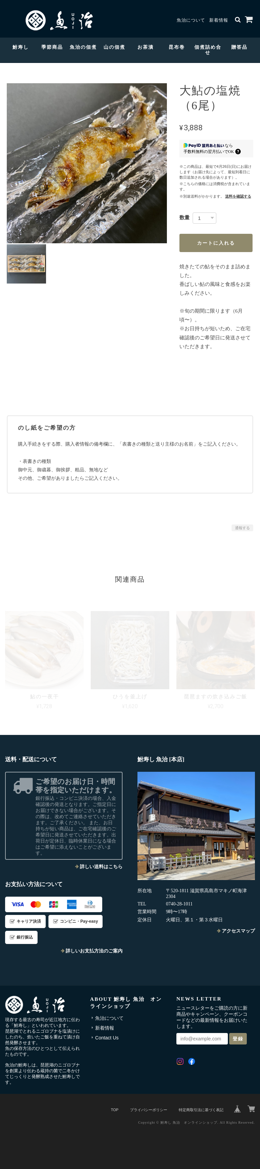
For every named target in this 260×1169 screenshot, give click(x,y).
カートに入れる (216, 243)
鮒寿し (21, 47)
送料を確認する (238, 196)
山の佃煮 (114, 47)
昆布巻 (177, 47)
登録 (238, 1038)
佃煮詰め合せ (207, 50)
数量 (184, 217)
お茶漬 (145, 47)
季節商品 (52, 47)
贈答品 (239, 47)
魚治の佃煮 (83, 47)
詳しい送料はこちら (101, 866)
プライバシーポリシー (148, 1110)
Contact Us (106, 1037)
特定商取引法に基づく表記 (201, 1110)
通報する (242, 528)
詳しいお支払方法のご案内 (94, 950)
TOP (114, 1110)
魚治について (191, 20)
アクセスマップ (238, 931)
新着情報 (218, 20)
